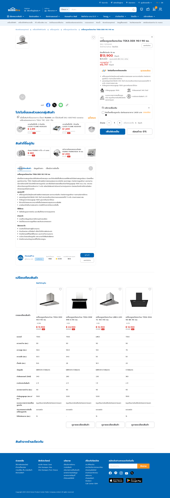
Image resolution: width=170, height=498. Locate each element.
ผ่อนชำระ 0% (140, 131)
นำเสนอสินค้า (89, 478)
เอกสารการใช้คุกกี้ (69, 475)
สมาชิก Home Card (45, 464)
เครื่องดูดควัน (54, 29)
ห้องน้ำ (98, 23)
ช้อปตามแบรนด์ (52, 16)
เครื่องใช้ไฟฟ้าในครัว (39, 29)
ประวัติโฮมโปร (89, 464)
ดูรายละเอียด (145, 70)
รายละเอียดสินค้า (24, 168)
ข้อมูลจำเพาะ (38, 168)
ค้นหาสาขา (130, 3)
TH (157, 3)
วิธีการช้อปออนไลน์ (22, 464)
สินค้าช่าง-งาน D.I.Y (88, 16)
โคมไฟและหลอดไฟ (135, 23)
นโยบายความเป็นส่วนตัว (71, 470)
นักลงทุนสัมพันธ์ (90, 470)
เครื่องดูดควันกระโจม (70, 29)
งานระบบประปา (89, 23)
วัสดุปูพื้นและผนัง (122, 23)
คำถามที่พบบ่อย (21, 467)
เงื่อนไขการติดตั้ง (52, 168)
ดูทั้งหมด (92, 118)
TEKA (102, 38)
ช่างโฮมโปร (119, 16)
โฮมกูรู (105, 16)
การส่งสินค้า (68, 467)
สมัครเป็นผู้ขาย (117, 3)
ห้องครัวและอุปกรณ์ (109, 23)
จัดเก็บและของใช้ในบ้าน (56, 23)
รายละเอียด (146, 112)
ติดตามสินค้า (20, 473)
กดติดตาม (39, 259)
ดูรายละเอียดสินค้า (80, 424)
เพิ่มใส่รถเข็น (112, 131)
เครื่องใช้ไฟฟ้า (11, 23)
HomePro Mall (71, 16)
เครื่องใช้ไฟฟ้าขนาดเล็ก (25, 23)
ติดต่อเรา (88, 481)
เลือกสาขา (51, 11)
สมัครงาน (88, 475)
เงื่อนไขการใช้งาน (69, 464)
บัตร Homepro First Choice (48, 470)
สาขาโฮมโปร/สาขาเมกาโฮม (94, 467)
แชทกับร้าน (87, 260)
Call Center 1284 (91, 483)
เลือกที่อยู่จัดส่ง (32, 11)
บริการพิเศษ (148, 16)
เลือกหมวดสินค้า (16, 16)
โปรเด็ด (134, 16)
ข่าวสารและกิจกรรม (91, 473)
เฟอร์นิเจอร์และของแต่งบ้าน (74, 23)
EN (162, 3)
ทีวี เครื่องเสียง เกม (41, 23)
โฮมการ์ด (103, 3)
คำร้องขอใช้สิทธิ (69, 478)
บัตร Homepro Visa (45, 467)
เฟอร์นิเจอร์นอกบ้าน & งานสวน (153, 23)
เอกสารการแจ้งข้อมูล (70, 473)
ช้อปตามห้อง (34, 16)
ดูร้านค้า (87, 255)
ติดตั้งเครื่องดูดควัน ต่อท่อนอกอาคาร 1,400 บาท (122, 113)
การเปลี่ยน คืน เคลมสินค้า (24, 470)
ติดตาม (143, 466)
